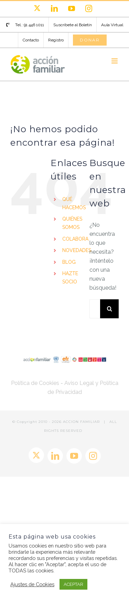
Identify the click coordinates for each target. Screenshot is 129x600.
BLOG (69, 262)
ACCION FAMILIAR (82, 421)
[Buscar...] (94, 308)
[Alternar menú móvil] (115, 61)
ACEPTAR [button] (73, 584)
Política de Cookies (35, 383)
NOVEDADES (76, 250)
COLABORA (75, 239)
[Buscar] (109, 308)
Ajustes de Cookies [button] (32, 584)
